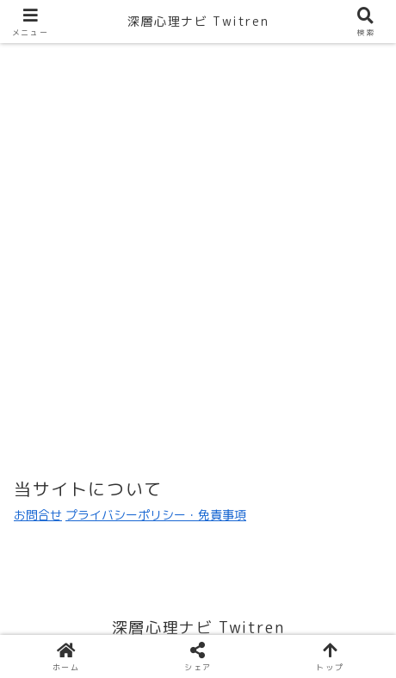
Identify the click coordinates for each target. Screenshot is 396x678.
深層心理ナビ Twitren (198, 21)
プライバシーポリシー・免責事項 (155, 515)
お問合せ (38, 515)
